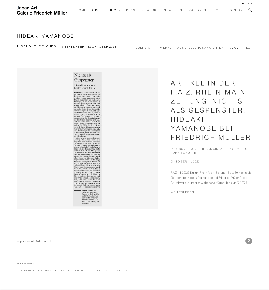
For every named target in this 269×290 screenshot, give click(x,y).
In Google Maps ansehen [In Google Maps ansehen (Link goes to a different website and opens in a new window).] (248, 241)
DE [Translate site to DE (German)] (241, 3)
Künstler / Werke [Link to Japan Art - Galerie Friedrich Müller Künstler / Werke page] (142, 10)
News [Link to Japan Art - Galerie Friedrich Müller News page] (169, 10)
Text (248, 47)
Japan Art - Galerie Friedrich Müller (42, 10)
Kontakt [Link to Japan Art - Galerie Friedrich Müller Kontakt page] (237, 10)
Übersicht (145, 47)
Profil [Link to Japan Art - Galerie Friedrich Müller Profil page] (217, 10)
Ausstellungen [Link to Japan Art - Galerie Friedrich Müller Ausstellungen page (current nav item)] (106, 10)
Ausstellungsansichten (200, 47)
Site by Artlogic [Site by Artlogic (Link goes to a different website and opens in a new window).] (118, 270)
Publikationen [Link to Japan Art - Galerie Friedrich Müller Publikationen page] (192, 10)
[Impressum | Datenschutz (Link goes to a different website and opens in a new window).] (35, 241)
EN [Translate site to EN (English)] (250, 3)
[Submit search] (250, 9)
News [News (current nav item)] (234, 47)
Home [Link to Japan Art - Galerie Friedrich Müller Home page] (81, 10)
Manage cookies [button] (25, 263)
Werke (166, 47)
